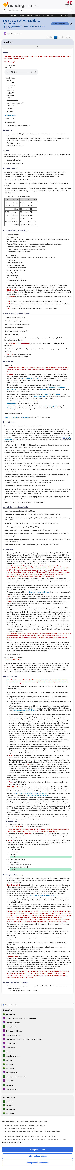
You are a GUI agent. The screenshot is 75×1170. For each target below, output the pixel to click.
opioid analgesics (10, 115)
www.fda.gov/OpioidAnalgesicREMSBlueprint (31, 793)
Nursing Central (20, 5)
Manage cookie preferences (37, 1163)
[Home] (4, 15)
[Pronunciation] (21, 72)
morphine (8, 42)
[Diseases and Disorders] (37, 1018)
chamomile (25, 417)
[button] (52, 15)
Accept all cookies (37, 1150)
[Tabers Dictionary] (37, 1014)
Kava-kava (8, 417)
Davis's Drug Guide (12, 33)
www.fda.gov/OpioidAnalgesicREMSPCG (43, 895)
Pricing (63, 15)
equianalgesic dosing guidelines (38, 592)
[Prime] (29, 15)
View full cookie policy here (11, 1142)
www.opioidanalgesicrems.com (38, 795)
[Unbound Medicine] (68, 4)
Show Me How (59, 24)
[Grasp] (46, 15)
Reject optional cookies (37, 1156)
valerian (15, 417)
